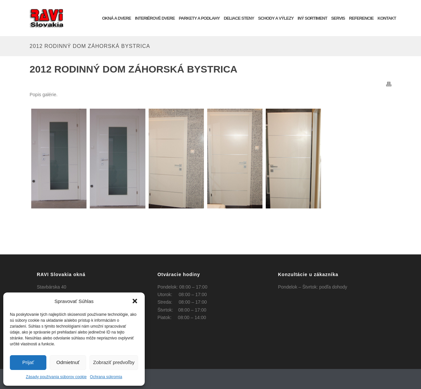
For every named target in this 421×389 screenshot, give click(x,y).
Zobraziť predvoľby (114, 362)
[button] (135, 301)
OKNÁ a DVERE (116, 18)
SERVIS (338, 18)
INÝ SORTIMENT (312, 18)
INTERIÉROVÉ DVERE (155, 18)
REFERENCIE (361, 18)
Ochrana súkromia (106, 377)
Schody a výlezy (276, 18)
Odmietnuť (68, 362)
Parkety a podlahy (199, 18)
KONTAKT (387, 18)
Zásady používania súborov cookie (56, 377)
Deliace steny (239, 18)
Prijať (28, 362)
